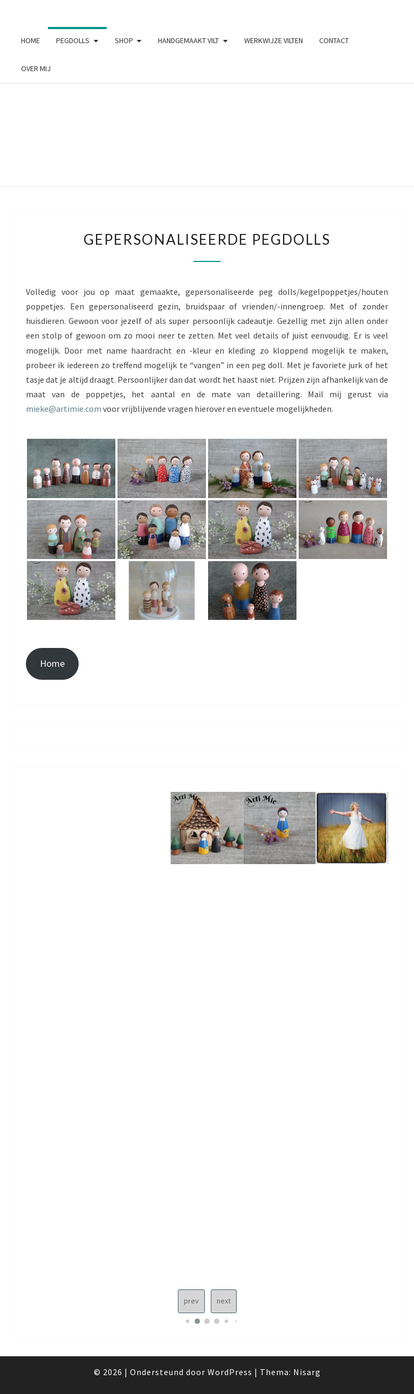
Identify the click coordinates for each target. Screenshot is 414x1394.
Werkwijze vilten (273, 40)
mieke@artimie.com (63, 408)
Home (30, 40)
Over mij (36, 68)
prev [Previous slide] (191, 1301)
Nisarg (307, 1372)
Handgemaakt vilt (188, 40)
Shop (124, 40)
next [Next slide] (224, 1301)
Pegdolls (72, 40)
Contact (334, 40)
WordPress (230, 1372)
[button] (188, 1321)
